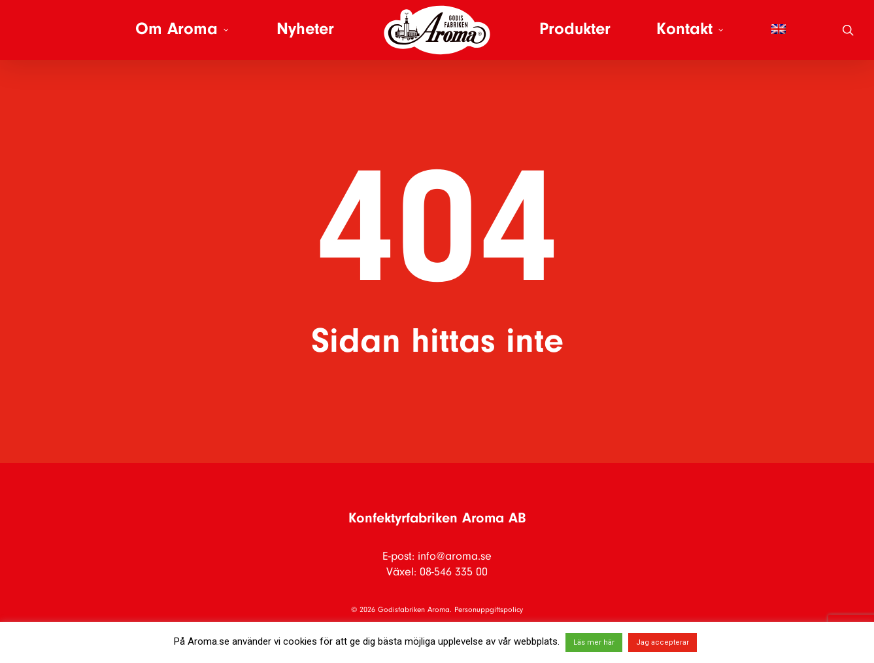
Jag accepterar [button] (662, 642)
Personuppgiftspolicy (488, 610)
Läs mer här (593, 642)
